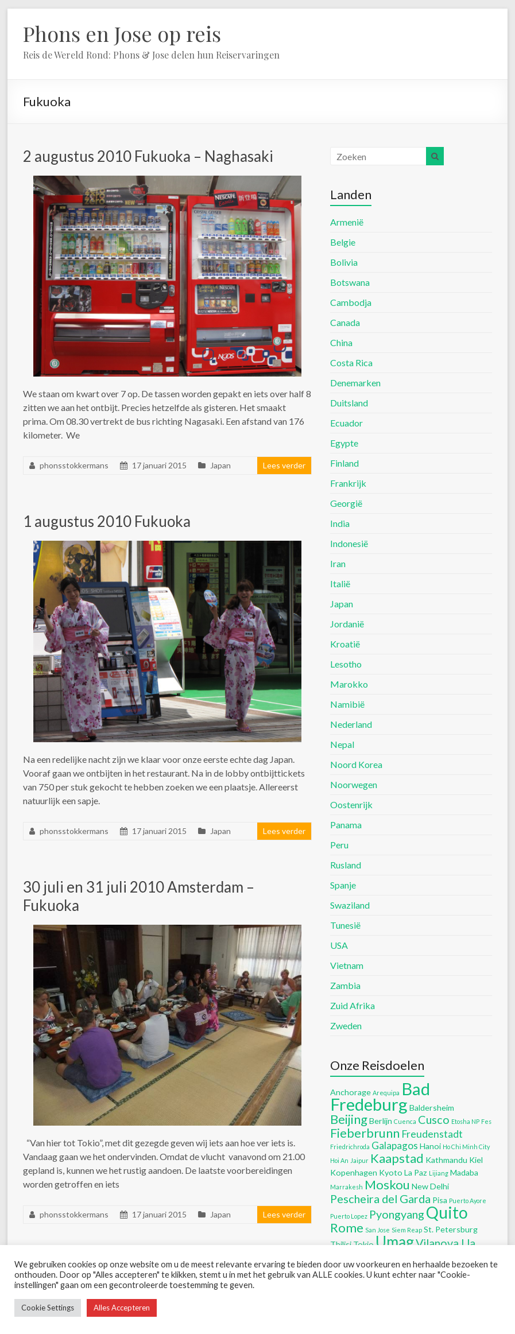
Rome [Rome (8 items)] (346, 1227)
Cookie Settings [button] (47, 1307)
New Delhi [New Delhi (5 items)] (430, 1186)
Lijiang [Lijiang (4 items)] (438, 1173)
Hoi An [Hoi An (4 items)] (339, 1160)
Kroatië (345, 643)
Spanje (343, 884)
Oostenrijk (351, 804)
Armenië (346, 221)
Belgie (342, 241)
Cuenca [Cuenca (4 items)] (405, 1121)
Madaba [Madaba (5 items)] (464, 1172)
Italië (340, 583)
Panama (346, 824)
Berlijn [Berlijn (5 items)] (380, 1121)
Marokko (349, 683)
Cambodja (350, 302)
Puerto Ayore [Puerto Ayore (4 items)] (467, 1200)
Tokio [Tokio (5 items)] (363, 1244)
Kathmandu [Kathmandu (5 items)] (446, 1160)
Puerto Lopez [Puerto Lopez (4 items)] (348, 1216)
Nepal (342, 744)
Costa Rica (351, 362)
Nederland (351, 724)
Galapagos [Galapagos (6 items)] (394, 1145)
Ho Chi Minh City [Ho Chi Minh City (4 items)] (466, 1146)
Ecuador (346, 422)
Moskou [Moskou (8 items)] (387, 1184)
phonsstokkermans (74, 465)
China (341, 342)
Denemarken (355, 382)
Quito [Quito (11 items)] (447, 1212)
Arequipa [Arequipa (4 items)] (386, 1092)
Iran (338, 563)
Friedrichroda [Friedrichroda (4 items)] (350, 1146)
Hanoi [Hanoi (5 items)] (430, 1146)
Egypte (344, 442)
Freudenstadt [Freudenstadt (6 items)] (432, 1134)
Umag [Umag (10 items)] (394, 1241)
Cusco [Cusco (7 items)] (434, 1119)
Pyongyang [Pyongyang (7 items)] (396, 1214)
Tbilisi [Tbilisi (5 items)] (340, 1244)
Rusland (345, 864)
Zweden (346, 1025)
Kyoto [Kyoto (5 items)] (390, 1172)
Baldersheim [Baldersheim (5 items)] (431, 1107)
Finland (344, 462)
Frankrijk (348, 483)
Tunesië (345, 925)
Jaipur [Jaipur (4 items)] (359, 1160)
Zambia (345, 985)
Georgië (346, 503)
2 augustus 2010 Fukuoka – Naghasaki (148, 156)
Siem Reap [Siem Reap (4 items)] (407, 1230)
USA (339, 945)
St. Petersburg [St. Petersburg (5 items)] (451, 1229)
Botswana (350, 282)
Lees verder (284, 465)
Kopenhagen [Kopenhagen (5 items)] (353, 1172)
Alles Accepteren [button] (122, 1307)
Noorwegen (353, 784)
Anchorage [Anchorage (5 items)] (350, 1092)
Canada (345, 322)
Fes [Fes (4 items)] (486, 1121)
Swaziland (350, 904)
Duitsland (349, 402)
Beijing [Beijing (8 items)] (348, 1119)
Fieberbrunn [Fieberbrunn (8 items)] (365, 1133)
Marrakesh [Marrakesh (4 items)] (346, 1186)
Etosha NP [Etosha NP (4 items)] (465, 1121)
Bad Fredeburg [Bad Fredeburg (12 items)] (380, 1096)
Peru (339, 844)
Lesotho (346, 663)
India (340, 523)
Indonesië (349, 543)
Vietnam (346, 965)
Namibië (347, 704)
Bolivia (344, 262)
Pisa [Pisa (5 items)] (439, 1200)
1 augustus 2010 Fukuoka (107, 521)
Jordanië (347, 623)
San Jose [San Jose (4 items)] (377, 1230)
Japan (220, 465)
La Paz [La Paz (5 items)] (415, 1172)
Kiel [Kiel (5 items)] (476, 1160)
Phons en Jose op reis (122, 33)
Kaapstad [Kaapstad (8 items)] (397, 1158)
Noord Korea (356, 764)
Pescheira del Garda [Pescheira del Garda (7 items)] (380, 1198)
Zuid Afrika (352, 1005)
